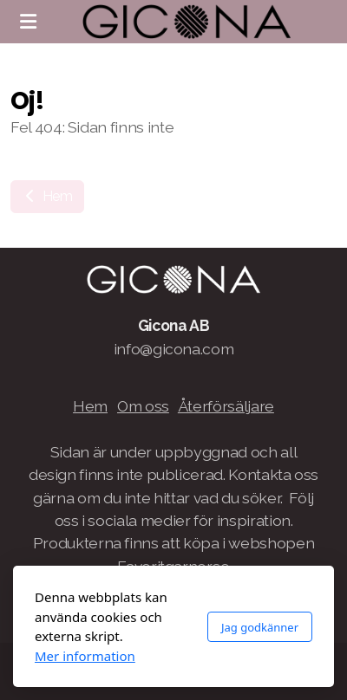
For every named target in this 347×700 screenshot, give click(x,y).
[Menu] (27, 21)
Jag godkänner (259, 627)
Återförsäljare (226, 406)
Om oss (143, 406)
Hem (47, 196)
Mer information (85, 655)
